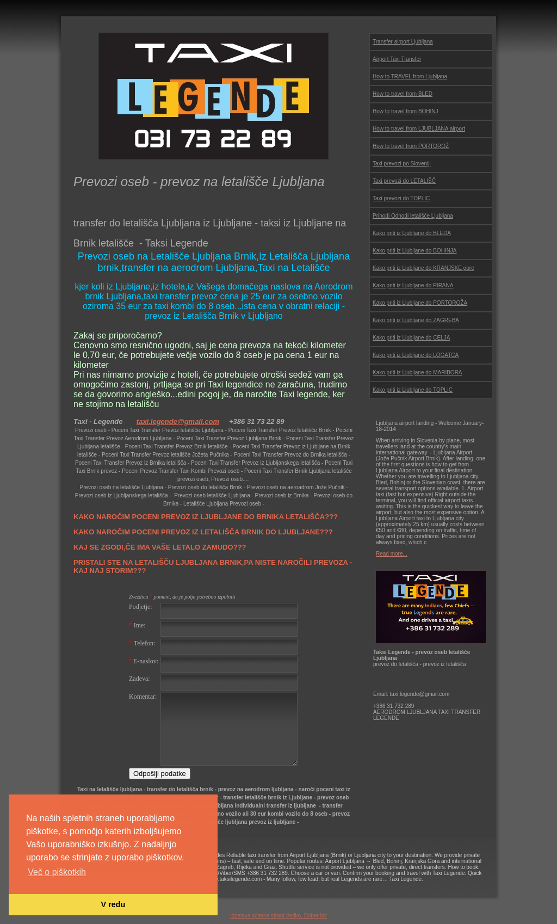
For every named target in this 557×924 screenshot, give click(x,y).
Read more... (391, 554)
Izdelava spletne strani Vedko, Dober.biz (278, 916)
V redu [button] (113, 904)
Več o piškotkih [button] (57, 872)
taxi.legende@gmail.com (178, 421)
